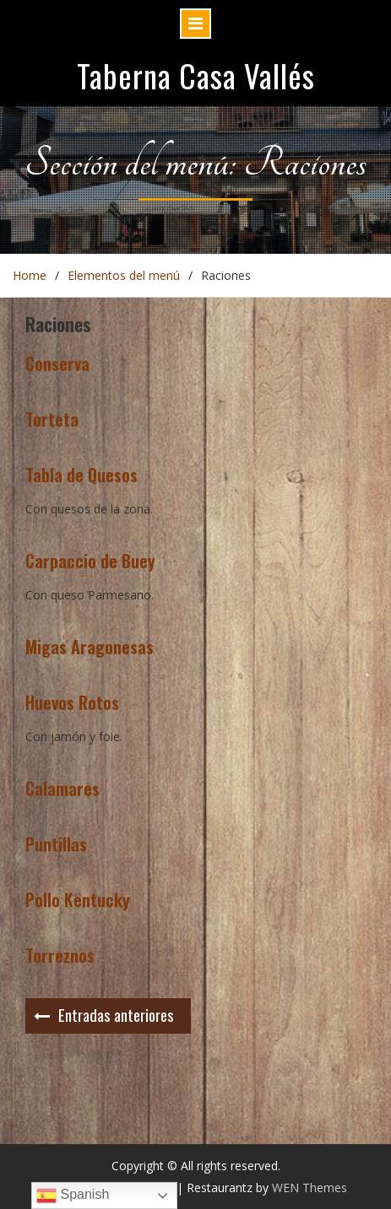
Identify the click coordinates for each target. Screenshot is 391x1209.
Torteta (52, 419)
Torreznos (60, 955)
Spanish (72, 1195)
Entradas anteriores (116, 1014)
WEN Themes (309, 1187)
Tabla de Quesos (81, 474)
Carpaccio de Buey (90, 560)
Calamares (62, 788)
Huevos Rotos (72, 702)
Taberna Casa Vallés (196, 75)
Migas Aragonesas (89, 646)
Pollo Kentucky (77, 899)
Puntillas (56, 844)
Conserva (57, 363)
